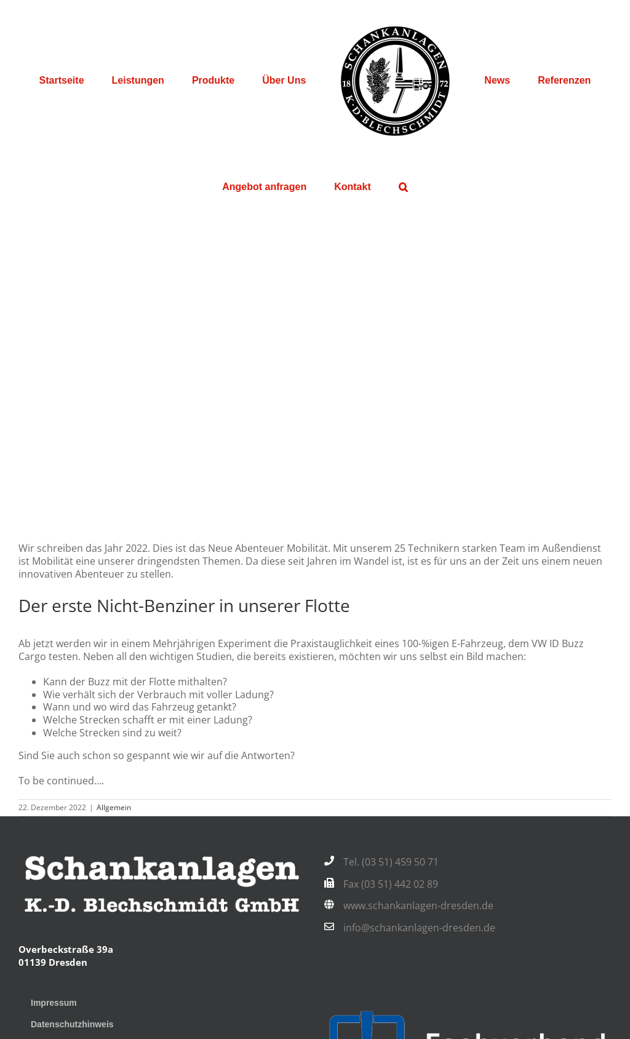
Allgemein (114, 807)
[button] (403, 187)
